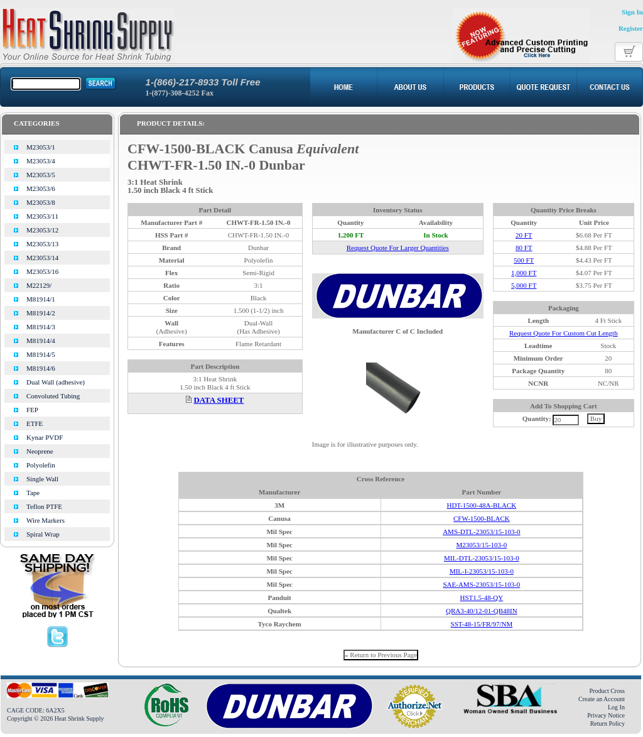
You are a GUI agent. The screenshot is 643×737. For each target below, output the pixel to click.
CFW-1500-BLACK (481, 518)
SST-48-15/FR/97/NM (482, 624)
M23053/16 (42, 271)
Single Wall (42, 479)
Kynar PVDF (44, 437)
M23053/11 (42, 216)
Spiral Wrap (43, 534)
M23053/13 (42, 244)
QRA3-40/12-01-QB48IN (481, 610)
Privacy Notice (606, 715)
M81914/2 (40, 313)
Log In (616, 707)
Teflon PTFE (44, 506)
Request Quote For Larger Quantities (398, 247)
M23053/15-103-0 (482, 545)
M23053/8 (40, 202)
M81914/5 (40, 354)
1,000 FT (523, 272)
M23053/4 (40, 161)
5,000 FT (523, 285)
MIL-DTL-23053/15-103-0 (481, 558)
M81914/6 (40, 368)
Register (631, 28)
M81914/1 (40, 299)
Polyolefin (40, 465)
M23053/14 (42, 257)
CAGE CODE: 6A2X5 (36, 710)
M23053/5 (40, 174)
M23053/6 (40, 188)
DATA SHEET (219, 400)
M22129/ (38, 285)
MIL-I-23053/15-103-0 (482, 571)
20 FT (524, 235)
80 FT (524, 247)
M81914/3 (40, 326)
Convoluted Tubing (53, 396)
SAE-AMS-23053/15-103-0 (481, 584)
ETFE (34, 423)
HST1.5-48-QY (482, 597)
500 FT (524, 260)
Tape (33, 492)
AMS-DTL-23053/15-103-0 (481, 531)
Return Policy (607, 723)
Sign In (632, 12)
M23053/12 (42, 230)
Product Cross (607, 690)
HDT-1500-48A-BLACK (481, 505)
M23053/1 (40, 147)
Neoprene (39, 451)
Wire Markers (45, 520)
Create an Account (601, 699)
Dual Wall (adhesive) (55, 382)
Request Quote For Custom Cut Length (563, 333)
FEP (32, 409)
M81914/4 (40, 340)
